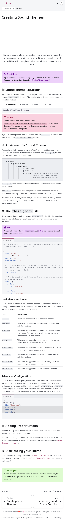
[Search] (57, 3)
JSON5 (40, 231)
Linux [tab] (35, 104)
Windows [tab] (11, 104)
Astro (11, 518)
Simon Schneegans (43, 512)
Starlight (24, 518)
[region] (32, 268)
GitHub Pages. (57, 518)
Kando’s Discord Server (40, 80)
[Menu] (61, 3)
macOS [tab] (24, 104)
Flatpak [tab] (47, 104)
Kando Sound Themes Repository (38, 458)
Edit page (6, 491)
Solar (38, 518)
